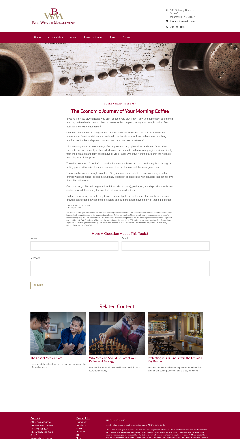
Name (33, 238)
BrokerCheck (159, 425)
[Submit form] (38, 285)
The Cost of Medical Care (46, 358)
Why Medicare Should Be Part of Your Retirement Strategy (112, 359)
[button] (37, 37)
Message (35, 258)
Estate (79, 428)
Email (125, 238)
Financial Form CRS (117, 420)
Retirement (81, 422)
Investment (81, 425)
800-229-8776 (46, 425)
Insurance (80, 431)
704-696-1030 (44, 422)
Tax (77, 435)
